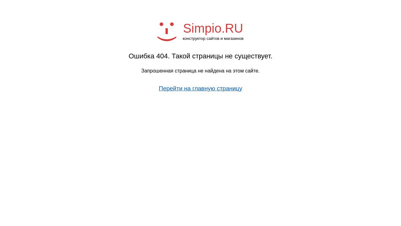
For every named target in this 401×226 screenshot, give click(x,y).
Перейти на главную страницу (200, 88)
